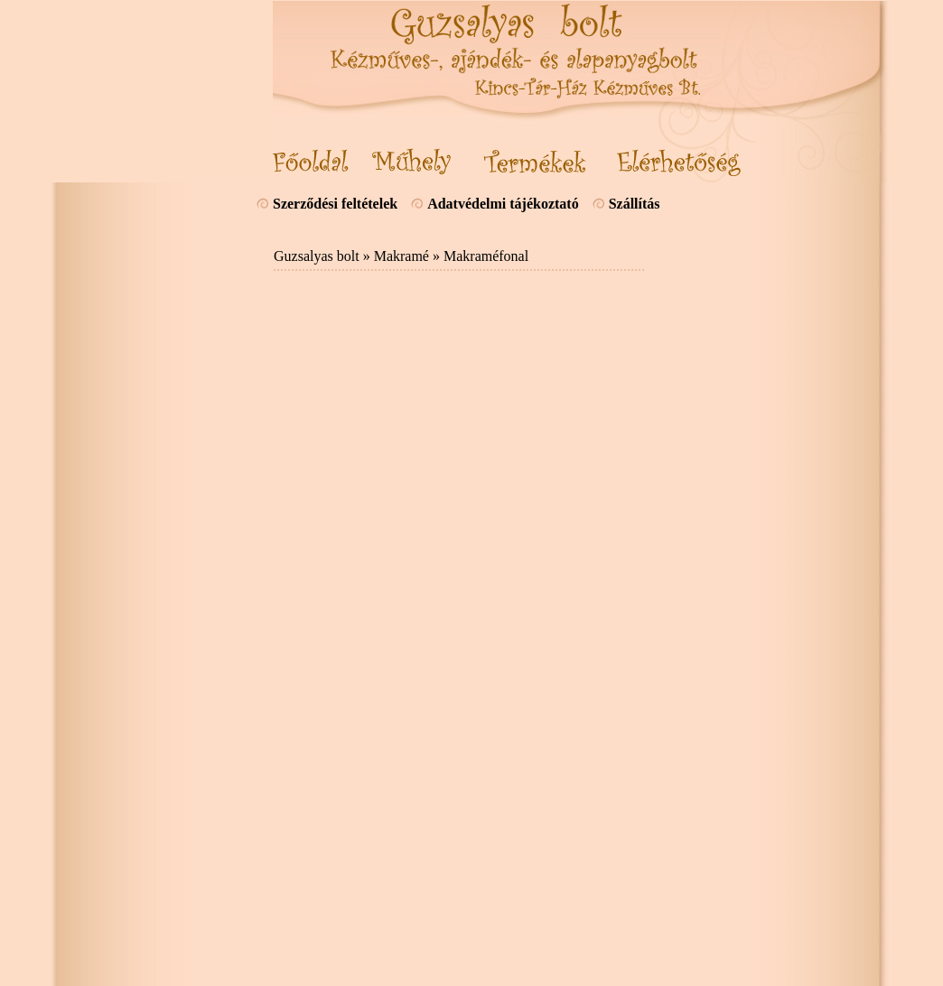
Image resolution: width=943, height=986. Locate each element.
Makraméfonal (485, 256)
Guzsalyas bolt (316, 256)
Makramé (401, 256)
